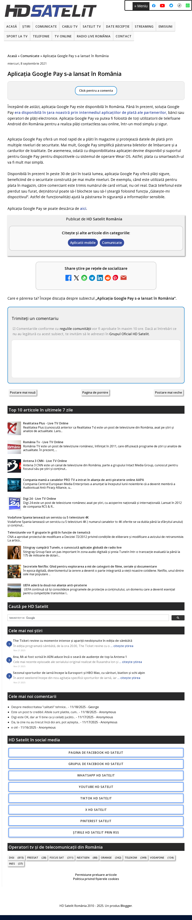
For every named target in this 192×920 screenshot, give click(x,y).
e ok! (14, 727)
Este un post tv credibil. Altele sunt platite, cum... (44, 712)
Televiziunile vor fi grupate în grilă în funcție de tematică (49, 532)
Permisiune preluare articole (96, 875)
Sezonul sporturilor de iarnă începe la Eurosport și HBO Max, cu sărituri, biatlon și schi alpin (79, 673)
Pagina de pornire (95, 392)
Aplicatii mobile (83, 242)
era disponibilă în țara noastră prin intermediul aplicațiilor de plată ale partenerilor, (91, 112)
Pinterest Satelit (96, 821)
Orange (106, 857)
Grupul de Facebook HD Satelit (96, 764)
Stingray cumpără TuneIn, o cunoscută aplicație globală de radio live (72, 547)
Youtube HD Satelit (96, 787)
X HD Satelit (96, 810)
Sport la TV (17, 36)
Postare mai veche (168, 392)
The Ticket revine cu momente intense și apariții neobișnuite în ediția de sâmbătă (72, 641)
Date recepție (118, 26)
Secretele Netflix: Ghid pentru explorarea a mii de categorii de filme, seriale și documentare (90, 566)
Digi (11, 857)
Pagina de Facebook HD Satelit (96, 753)
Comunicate (46, 26)
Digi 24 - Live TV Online (39, 499)
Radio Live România (94, 36)
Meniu (141, 6)
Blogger (126, 906)
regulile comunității (75, 328)
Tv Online (63, 36)
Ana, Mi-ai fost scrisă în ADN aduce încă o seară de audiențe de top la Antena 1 (70, 657)
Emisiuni (165, 26)
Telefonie (41, 36)
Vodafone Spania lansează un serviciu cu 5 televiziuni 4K (48, 517)
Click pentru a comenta (96, 90)
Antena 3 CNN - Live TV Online (45, 461)
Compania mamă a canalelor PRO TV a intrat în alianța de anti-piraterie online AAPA (83, 480)
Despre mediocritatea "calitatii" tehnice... (39, 707)
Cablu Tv (70, 26)
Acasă (11, 26)
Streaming (144, 26)
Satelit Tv (92, 26)
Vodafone (157, 857)
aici (83, 208)
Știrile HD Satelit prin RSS (96, 832)
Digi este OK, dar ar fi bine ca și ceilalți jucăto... (43, 717)
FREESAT (32, 857)
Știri (26, 26)
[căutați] (87, 618)
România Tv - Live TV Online (43, 442)
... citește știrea (121, 646)
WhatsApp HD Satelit (96, 775)
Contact (124, 36)
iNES (12, 863)
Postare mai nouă (22, 392)
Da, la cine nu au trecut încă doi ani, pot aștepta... (45, 722)
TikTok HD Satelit (96, 798)
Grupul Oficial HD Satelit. (129, 334)
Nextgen (83, 857)
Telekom (131, 857)
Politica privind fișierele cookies (96, 879)
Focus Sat (57, 857)
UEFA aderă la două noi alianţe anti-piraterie (55, 585)
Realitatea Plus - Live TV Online (45, 423)
